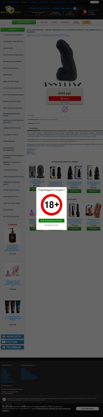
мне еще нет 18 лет (51, 225)
